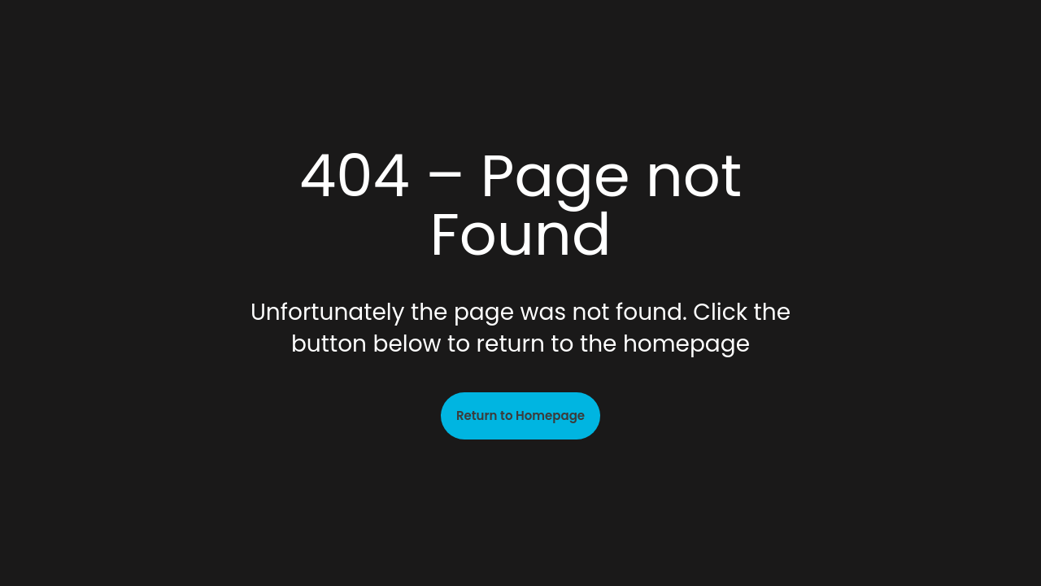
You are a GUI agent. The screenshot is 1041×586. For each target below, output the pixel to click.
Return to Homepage (520, 415)
